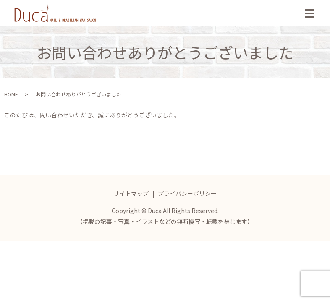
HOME (11, 94)
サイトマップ (131, 193)
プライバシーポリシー (187, 193)
